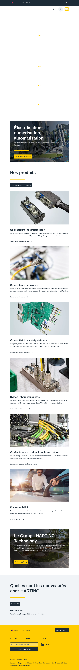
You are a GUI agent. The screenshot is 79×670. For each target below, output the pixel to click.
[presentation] (26, 3)
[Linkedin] (43, 644)
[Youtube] (47, 644)
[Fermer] (67, 3)
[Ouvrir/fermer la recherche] (53, 9)
